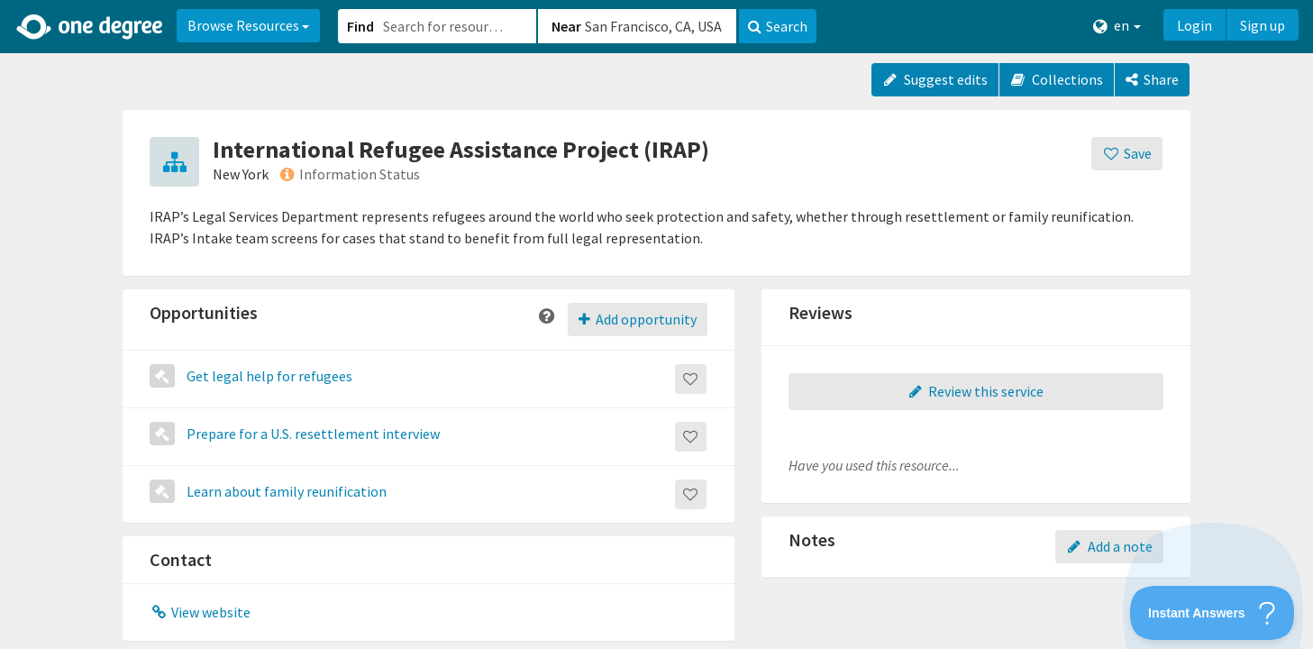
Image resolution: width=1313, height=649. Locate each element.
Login (1194, 25)
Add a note (1109, 546)
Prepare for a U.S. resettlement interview (312, 434)
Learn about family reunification (285, 491)
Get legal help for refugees (268, 376)
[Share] (1152, 79)
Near (566, 26)
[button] (656, 324)
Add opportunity (638, 319)
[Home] (91, 27)
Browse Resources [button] (248, 25)
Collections (1056, 79)
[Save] (1127, 153)
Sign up (1262, 25)
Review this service (975, 391)
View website (200, 612)
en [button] (1117, 25)
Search (777, 26)
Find (360, 26)
